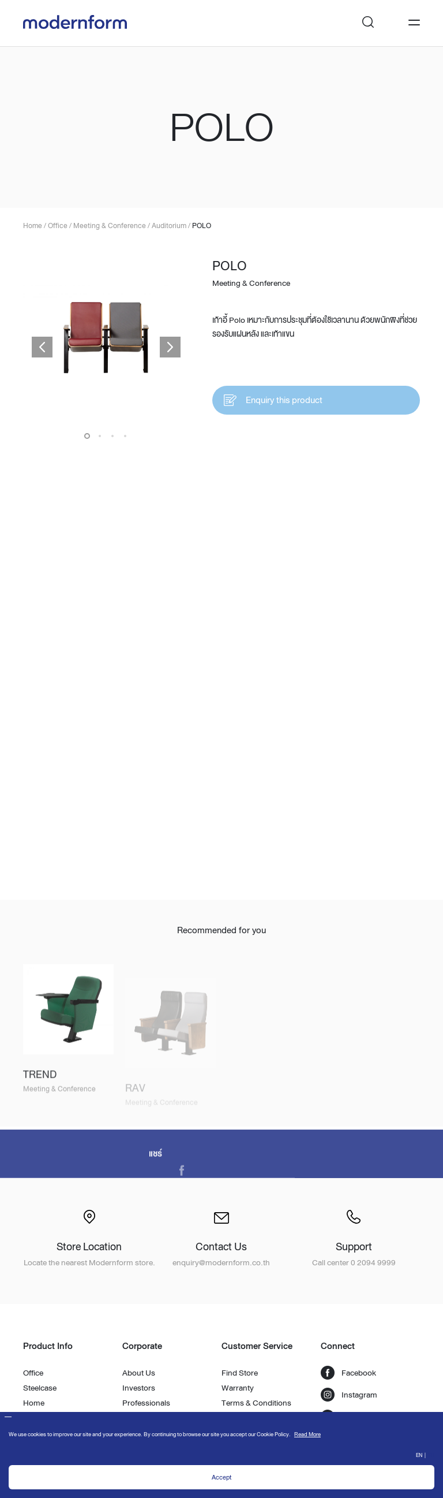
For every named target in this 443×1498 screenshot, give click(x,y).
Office (33, 1373)
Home (33, 1403)
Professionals (146, 1403)
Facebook (348, 1373)
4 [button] (125, 436)
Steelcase (40, 1388)
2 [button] (100, 436)
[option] (106, 338)
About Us (138, 1373)
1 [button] (87, 436)
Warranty (238, 1388)
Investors (138, 1388)
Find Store (240, 1373)
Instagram (349, 1395)
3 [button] (112, 436)
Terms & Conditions (256, 1403)
